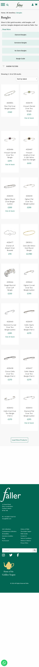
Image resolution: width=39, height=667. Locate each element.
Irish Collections (6, 529)
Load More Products (19, 440)
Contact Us (24, 536)
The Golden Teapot (26, 531)
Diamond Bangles (20, 35)
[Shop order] (27, 79)
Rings (3, 538)
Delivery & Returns (26, 540)
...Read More (6, 29)
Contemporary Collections (9, 531)
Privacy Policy (24, 543)
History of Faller (25, 529)
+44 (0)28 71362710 (10, 517)
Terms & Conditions (26, 538)
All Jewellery (10, 13)
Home (3, 13)
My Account (5, 540)
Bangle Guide (20, 58)
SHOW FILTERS (10, 65)
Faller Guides (24, 534)
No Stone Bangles (20, 51)
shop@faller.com (6, 519)
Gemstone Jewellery (7, 536)
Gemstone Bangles (20, 43)
